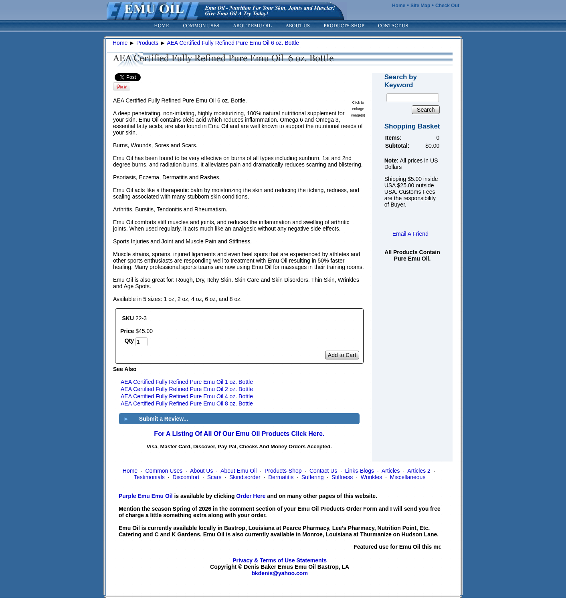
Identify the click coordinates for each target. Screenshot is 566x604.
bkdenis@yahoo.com (279, 573)
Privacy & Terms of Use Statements (279, 560)
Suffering (312, 477)
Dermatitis (280, 477)
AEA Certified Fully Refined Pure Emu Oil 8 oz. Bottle (187, 403)
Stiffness (342, 477)
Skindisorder (245, 477)
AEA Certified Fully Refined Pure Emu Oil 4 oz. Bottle (187, 396)
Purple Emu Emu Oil (146, 496)
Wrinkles (371, 477)
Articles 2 (419, 471)
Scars (214, 477)
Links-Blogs (359, 471)
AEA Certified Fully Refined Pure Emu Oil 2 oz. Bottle (187, 389)
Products (147, 43)
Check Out (447, 5)
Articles (391, 471)
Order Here (250, 496)
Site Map (420, 5)
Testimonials (149, 477)
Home (398, 5)
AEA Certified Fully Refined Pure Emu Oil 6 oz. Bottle (233, 43)
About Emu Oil (238, 471)
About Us (201, 471)
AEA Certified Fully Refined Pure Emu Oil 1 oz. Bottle (187, 382)
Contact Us (323, 471)
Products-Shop (283, 471)
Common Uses (164, 471)
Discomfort (185, 477)
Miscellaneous (408, 477)
